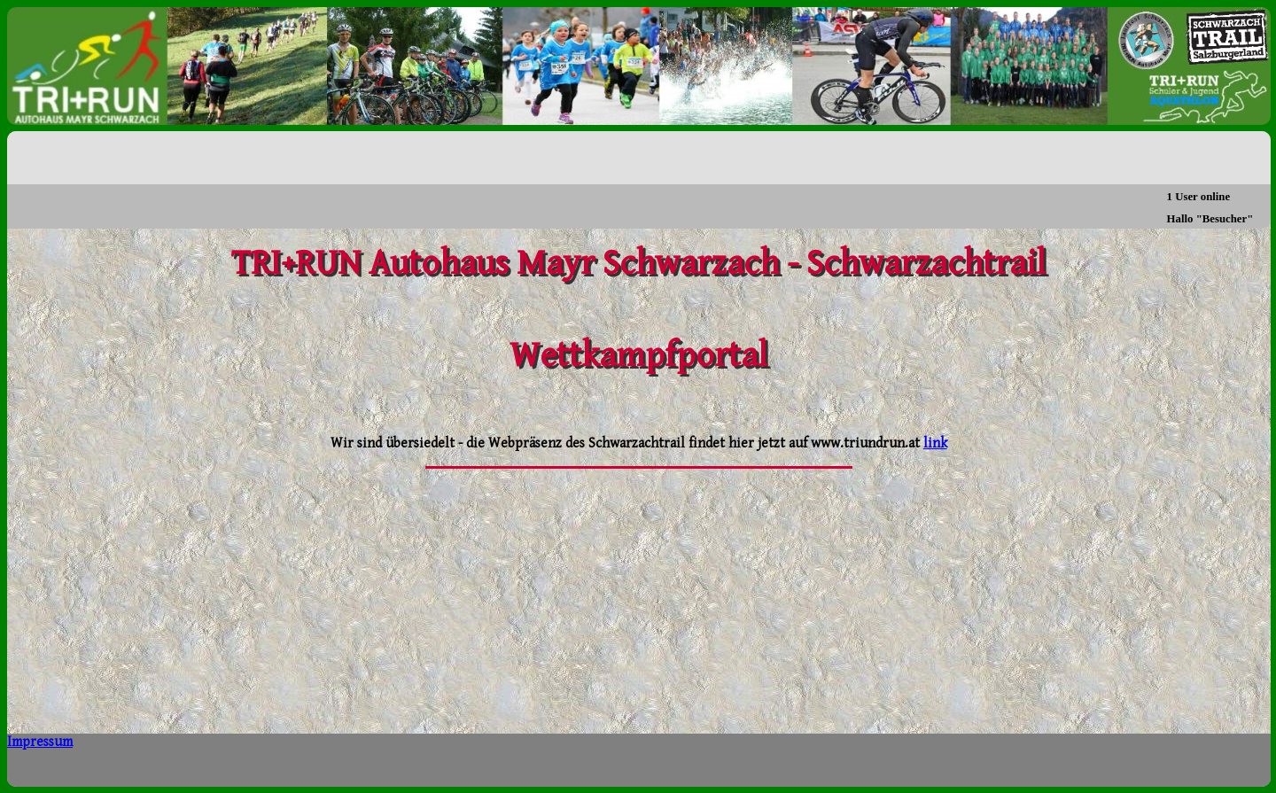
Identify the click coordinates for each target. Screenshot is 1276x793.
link (935, 443)
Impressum (40, 742)
